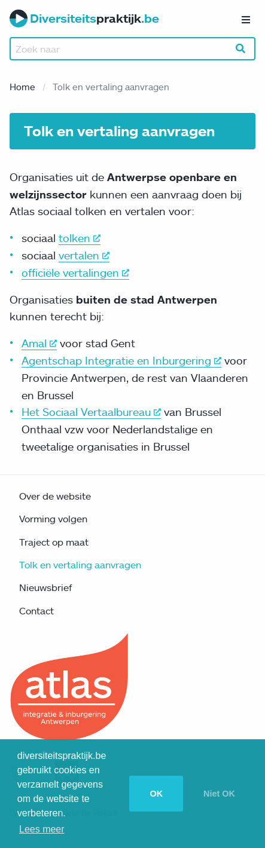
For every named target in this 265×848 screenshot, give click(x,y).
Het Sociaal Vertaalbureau (91, 411)
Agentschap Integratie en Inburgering (121, 360)
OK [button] (156, 793)
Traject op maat (54, 542)
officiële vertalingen (75, 272)
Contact (36, 611)
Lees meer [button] (42, 829)
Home (22, 86)
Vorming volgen (53, 519)
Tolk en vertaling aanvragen (80, 565)
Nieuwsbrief (45, 587)
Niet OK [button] (219, 793)
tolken (79, 237)
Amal (39, 343)
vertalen (84, 255)
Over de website (55, 496)
